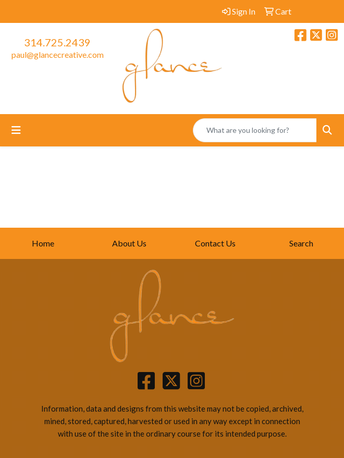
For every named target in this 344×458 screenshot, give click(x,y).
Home (43, 243)
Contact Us (215, 243)
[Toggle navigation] (16, 130)
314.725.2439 (57, 42)
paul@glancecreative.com (57, 54)
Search (301, 243)
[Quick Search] (255, 130)
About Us (129, 243)
